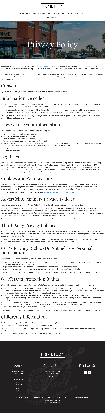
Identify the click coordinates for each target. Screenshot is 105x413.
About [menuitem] (28, 13)
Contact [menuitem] (56, 13)
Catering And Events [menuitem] (76, 13)
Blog (67, 397)
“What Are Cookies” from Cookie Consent (59, 192)
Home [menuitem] (22, 13)
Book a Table (52, 17)
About (26, 397)
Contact (58, 397)
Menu (49, 397)
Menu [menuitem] (49, 13)
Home (18, 397)
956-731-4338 (52, 377)
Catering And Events (81, 397)
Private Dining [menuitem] (39, 13)
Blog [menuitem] (64, 13)
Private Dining (37, 397)
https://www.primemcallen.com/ (47, 66)
